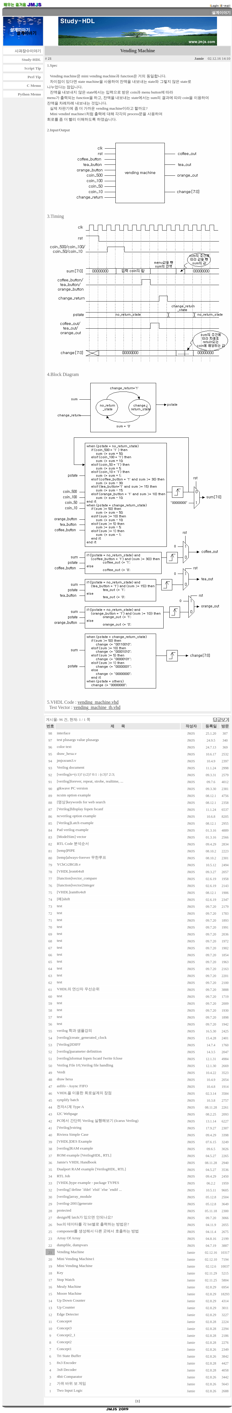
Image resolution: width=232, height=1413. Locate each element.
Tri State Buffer (69, 1356)
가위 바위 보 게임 (71, 1383)
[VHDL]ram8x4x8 (71, 892)
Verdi (61, 1072)
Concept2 (64, 1342)
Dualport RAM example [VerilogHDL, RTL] (91, 1169)
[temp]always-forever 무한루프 (81, 857)
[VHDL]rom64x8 (70, 871)
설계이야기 (221, 12)
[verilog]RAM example (75, 1148)
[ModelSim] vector (71, 836)
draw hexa (65, 1079)
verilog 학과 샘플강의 (74, 1030)
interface (63, 733)
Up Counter (66, 1307)
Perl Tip (34, 77)
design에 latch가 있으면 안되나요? (85, 1217)
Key (60, 1272)
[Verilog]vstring (69, 1127)
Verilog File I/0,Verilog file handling (85, 1065)
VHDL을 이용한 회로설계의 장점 (84, 1093)
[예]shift (63, 899)
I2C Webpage (67, 1113)
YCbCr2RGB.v (69, 864)
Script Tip (32, 68)
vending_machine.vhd (98, 702)
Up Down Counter (71, 1300)
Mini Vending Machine (74, 1266)
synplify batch (68, 1100)
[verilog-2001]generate (74, 1203)
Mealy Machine (69, 1286)
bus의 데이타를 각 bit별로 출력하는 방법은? (93, 1224)
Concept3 (64, 1328)
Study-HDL (31, 59)
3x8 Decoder (66, 1369)
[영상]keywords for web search (81, 802)
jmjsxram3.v (66, 760)
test (59, 906)
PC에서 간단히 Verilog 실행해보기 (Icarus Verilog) (98, 1120)
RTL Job (63, 1176)
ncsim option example (74, 795)
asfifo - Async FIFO (72, 1086)
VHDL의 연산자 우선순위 (78, 989)
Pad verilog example (73, 830)
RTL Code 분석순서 (73, 843)
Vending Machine (70, 1252)
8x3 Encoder (66, 1362)
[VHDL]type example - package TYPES (88, 1182)
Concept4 (64, 1321)
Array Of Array (69, 1238)
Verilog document (70, 767)
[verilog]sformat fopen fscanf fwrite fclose (89, 1058)
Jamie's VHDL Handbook (76, 1162)
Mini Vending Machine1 (75, 1259)
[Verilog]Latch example (75, 823)
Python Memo (29, 94)
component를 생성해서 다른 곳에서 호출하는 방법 (98, 1231)
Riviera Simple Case (73, 1134)
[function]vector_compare (77, 878)
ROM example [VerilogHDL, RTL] (84, 1155)
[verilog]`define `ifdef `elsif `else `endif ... (89, 1189)
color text (64, 746)
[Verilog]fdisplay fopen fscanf (80, 809)
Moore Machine (69, 1293)
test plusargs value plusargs (78, 740)
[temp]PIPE (66, 850)
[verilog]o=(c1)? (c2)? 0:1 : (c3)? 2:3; (86, 774)
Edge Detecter (68, 1314)
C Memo (34, 85)
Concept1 (64, 1349)
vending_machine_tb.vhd (97, 707)
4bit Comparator (69, 1376)
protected (64, 1210)
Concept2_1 (66, 1335)
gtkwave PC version (72, 788)
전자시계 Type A (70, 1107)
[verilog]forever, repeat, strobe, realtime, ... (90, 781)
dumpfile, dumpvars (72, 1245)
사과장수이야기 (28, 51)
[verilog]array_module (74, 1196)
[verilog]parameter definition (79, 1051)
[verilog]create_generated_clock (81, 1037)
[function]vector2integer (75, 885)
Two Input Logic (70, 1390)
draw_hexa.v (66, 753)
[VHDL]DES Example (74, 1141)
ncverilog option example (76, 816)
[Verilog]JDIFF (69, 1044)
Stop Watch (65, 1279)
